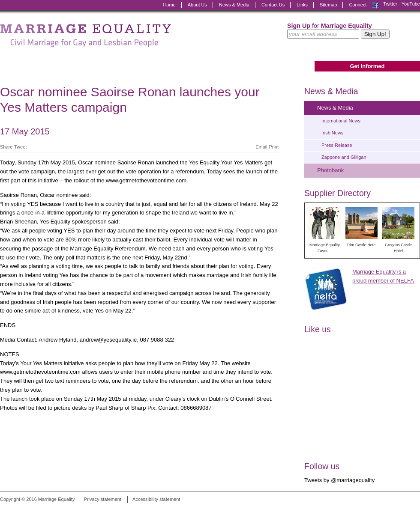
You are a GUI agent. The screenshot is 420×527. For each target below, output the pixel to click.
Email (261, 146)
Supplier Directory (337, 193)
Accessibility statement (156, 499)
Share (6, 146)
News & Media (234, 4)
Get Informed (367, 66)
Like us (317, 329)
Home (169, 4)
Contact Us (273, 4)
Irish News (332, 132)
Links (302, 4)
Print (274, 146)
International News (340, 120)
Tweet (20, 146)
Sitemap (328, 4)
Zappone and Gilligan (343, 157)
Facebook (375, 5)
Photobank (330, 170)
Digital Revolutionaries (400, 510)
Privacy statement (102, 499)
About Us (197, 4)
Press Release (336, 145)
